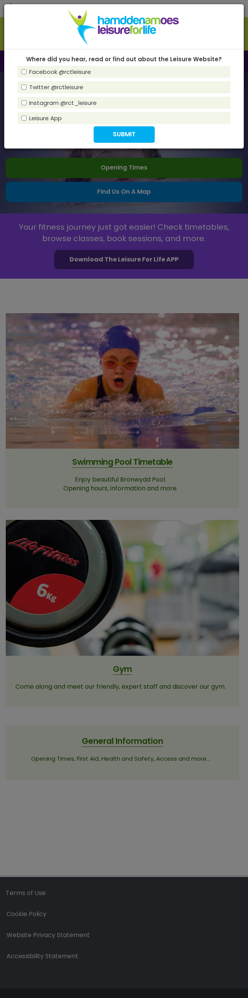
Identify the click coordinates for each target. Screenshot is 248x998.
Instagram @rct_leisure (59, 103)
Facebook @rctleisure (56, 72)
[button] (124, 134)
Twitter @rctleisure (52, 87)
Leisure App (41, 118)
